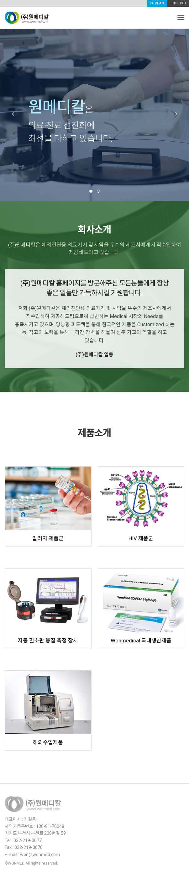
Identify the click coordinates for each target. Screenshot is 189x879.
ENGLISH (178, 3)
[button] (14, 115)
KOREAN (157, 3)
